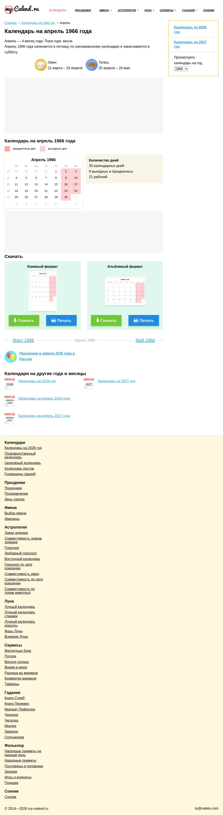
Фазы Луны (14, 631)
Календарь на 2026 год (37, 381)
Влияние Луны (16, 636)
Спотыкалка (14, 737)
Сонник (208, 10)
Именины (12, 519)
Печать (64, 320)
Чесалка (11, 720)
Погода (10, 656)
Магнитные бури (18, 651)
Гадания (188, 10)
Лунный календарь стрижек (20, 614)
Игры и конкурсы (18, 777)
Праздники (83, 10)
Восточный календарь (22, 559)
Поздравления (16, 493)
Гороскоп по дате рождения (18, 566)
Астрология (127, 10)
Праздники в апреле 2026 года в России (47, 356)
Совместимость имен (22, 574)
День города (14, 499)
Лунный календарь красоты (20, 623)
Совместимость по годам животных (20, 591)
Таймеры (12, 684)
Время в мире (16, 667)
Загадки (11, 771)
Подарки (11, 783)
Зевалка (11, 731)
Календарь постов (19, 468)
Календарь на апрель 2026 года (44, 398)
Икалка (10, 726)
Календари (57, 10)
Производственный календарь (20, 455)
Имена (104, 10)
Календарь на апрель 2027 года (44, 416)
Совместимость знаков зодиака (23, 540)
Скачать (26, 320)
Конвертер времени (20, 678)
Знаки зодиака (16, 533)
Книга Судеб (15, 698)
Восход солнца (17, 662)
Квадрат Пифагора (20, 709)
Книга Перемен (17, 704)
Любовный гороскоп (21, 553)
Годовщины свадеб (20, 474)
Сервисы (166, 10)
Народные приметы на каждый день (23, 753)
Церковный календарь (23, 463)
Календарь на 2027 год (116, 381)
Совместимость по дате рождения (24, 581)
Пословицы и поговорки (24, 766)
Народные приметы (20, 760)
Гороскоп (12, 548)
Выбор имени (15, 513)
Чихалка (11, 715)
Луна (148, 10)
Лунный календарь (20, 607)
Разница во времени (21, 673)
